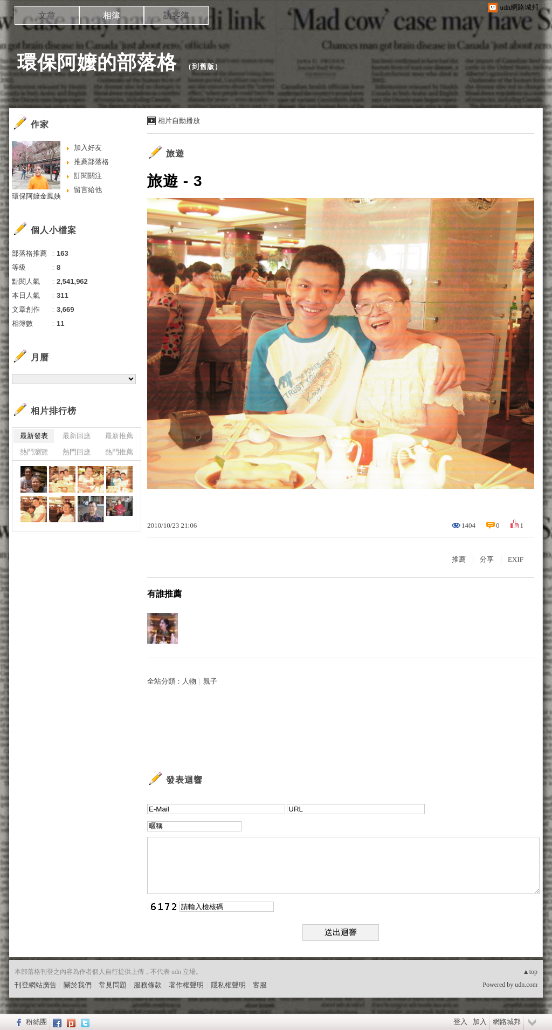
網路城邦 (507, 1022)
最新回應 (77, 436)
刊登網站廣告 (36, 985)
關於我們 (78, 985)
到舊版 (203, 67)
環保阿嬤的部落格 (97, 62)
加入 (480, 1022)
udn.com (526, 984)
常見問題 (113, 985)
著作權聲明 (186, 985)
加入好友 (88, 148)
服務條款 (148, 985)
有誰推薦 (164, 593)
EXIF (515, 559)
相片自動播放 (179, 121)
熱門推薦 (119, 452)
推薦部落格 (91, 162)
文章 (47, 15)
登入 (460, 1022)
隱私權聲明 (228, 985)
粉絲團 (36, 1022)
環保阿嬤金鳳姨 (36, 196)
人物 (189, 681)
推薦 (459, 559)
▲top (530, 972)
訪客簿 (176, 15)
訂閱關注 (88, 176)
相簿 (111, 15)
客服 (260, 985)
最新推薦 (119, 436)
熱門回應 (77, 452)
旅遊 (175, 153)
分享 (487, 559)
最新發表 (34, 436)
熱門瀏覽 (34, 452)
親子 (210, 681)
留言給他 (88, 190)
